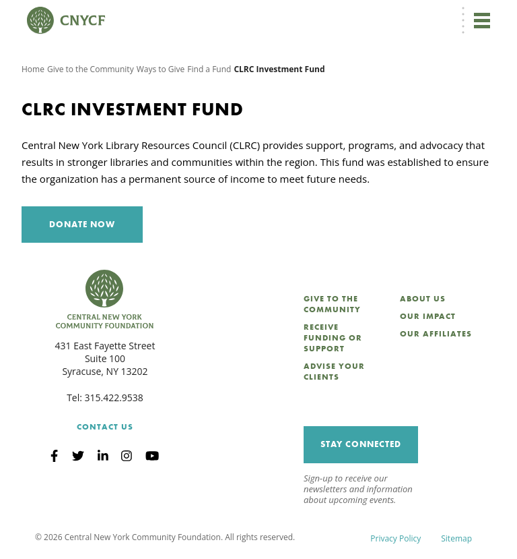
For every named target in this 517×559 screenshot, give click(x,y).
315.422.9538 (114, 397)
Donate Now (82, 224)
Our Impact (428, 316)
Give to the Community (90, 69)
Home (33, 69)
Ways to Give (161, 69)
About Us (423, 298)
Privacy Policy (395, 538)
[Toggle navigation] (482, 20)
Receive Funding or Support (333, 338)
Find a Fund (209, 69)
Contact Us (105, 426)
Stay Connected (360, 444)
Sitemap (456, 538)
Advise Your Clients (334, 371)
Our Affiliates (436, 333)
